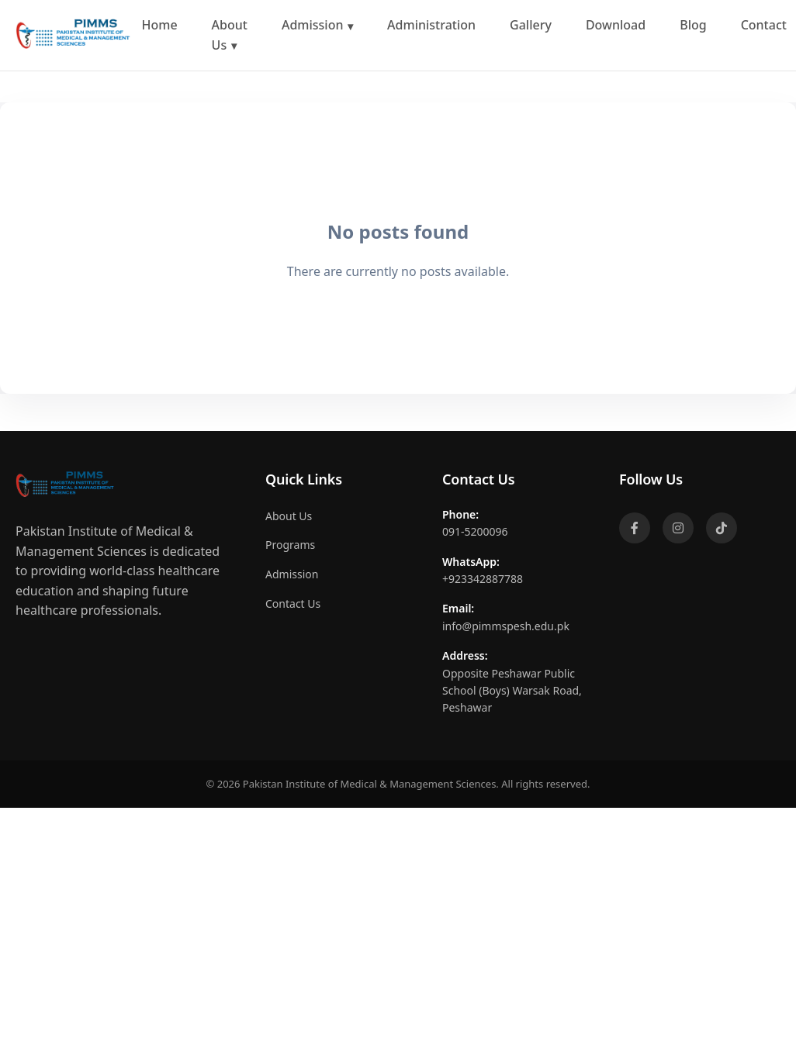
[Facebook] (634, 527)
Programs (290, 544)
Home (160, 24)
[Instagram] (678, 527)
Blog (693, 24)
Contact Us (292, 603)
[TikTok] (721, 527)
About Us (229, 34)
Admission (313, 24)
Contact (764, 24)
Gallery (531, 24)
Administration (431, 24)
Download (615, 24)
